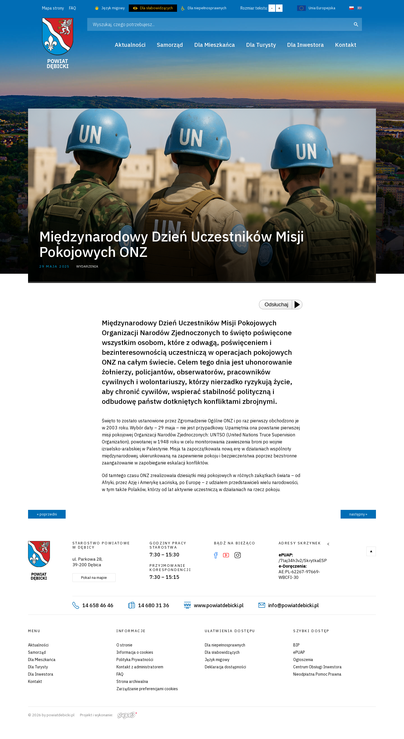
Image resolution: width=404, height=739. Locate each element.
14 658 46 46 (97, 605)
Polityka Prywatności (134, 659)
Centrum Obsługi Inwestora (317, 666)
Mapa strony (53, 8)
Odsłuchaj (276, 304)
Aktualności (38, 645)
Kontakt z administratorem (139, 666)
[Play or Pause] (299, 304)
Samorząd (37, 652)
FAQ (72, 8)
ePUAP (299, 652)
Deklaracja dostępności (225, 666)
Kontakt (35, 681)
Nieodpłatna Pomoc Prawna (317, 674)
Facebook (215, 555)
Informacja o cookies (134, 652)
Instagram (238, 555)
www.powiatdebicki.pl (219, 605)
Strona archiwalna (132, 681)
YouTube (226, 555)
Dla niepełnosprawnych (207, 8)
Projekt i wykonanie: (108, 715)
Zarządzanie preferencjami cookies (147, 688)
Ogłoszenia (303, 659)
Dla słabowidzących (156, 8)
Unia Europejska (322, 8)
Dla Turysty (38, 666)
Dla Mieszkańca (42, 659)
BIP (296, 645)
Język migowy (113, 8)
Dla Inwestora (40, 674)
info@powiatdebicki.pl (293, 605)
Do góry (371, 551)
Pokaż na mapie (94, 577)
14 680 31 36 (153, 605)
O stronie (124, 645)
